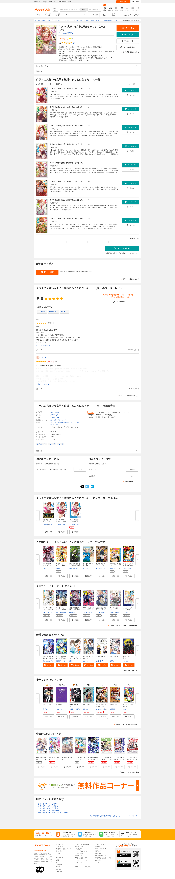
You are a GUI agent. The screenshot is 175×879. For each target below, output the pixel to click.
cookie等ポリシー (100, 860)
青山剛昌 (112, 709)
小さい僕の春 (114, 656)
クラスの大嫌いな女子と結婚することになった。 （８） (70, 218)
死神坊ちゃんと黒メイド (128, 657)
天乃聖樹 (70, 33)
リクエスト (78, 864)
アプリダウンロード (81, 851)
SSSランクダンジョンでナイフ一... (48, 609)
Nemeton (45, 661)
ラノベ (85, 15)
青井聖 (78, 709)
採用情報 (98, 851)
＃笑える (39, 345)
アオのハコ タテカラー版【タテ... (75, 657)
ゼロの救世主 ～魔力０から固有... (48, 657)
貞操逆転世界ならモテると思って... (101, 609)
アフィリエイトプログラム (83, 867)
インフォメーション (81, 860)
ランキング (59, 853)
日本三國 (59, 704)
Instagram (59, 864)
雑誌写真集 (114, 14)
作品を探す (78, 849)
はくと (98, 612)
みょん (79, 612)
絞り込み (55, 9)
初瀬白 (90, 612)
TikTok (58, 867)
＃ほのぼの (42, 312)
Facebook (59, 871)
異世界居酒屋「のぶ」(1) (100, 564)
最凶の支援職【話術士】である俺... (48, 565)
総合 (38, 15)
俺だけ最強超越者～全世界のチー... (61, 658)
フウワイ (65, 661)
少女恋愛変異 (100, 656)
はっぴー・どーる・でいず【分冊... (128, 609)
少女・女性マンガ (57, 14)
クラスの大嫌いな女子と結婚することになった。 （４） (70, 144)
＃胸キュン (64, 312)
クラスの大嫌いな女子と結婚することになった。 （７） (70, 200)
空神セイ (112, 612)
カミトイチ (46, 612)
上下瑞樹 (53, 612)
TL (76, 15)
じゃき (54, 568)
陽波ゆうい (104, 612)
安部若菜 (118, 612)
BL (67, 15)
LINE (57, 860)
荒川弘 (45, 709)
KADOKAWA (54, 417)
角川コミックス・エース (58, 420)
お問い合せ (78, 862)
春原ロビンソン (114, 568)
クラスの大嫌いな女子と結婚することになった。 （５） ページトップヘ (113, 816)
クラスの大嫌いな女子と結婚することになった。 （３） (70, 125)
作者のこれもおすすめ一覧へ (129, 772)
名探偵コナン (114, 704)
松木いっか (59, 709)
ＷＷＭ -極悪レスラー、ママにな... (88, 609)
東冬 (57, 612)
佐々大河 (85, 568)
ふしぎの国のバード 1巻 (88, 564)
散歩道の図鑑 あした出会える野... (75, 564)
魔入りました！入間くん (128, 705)
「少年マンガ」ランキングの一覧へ (127, 725)
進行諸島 (99, 709)
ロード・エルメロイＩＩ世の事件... (61, 609)
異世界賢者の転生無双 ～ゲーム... (101, 706)
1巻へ (50, 84)
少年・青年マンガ (48, 14)
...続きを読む (73, 381)
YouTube (58, 869)
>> (121, 242)
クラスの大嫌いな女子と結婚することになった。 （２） (70, 107)
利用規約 (98, 853)
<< (53, 242)
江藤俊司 (58, 661)
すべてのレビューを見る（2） (129, 396)
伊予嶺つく (72, 612)
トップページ (60, 846)
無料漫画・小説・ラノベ (63, 849)
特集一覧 (58, 851)
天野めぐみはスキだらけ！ (88, 657)
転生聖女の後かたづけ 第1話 (54, 758)
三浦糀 (71, 661)
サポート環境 (79, 855)
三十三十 (105, 709)
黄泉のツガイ (47, 704)
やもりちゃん (47, 568)
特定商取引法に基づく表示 (103, 858)
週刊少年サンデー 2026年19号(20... (128, 565)
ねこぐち (85, 661)
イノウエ (125, 661)
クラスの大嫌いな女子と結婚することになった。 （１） (70, 88)
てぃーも (43, 357)
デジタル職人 (53, 661)
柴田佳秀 (72, 568)
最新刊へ (59, 84)
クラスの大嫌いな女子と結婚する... (61, 521)
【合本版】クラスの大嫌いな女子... (48, 521)
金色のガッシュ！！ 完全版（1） (60, 565)
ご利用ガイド (137, 15)
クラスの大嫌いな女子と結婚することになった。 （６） (70, 181)
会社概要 (98, 846)
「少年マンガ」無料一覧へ (130, 671)
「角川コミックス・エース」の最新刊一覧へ (124, 625)
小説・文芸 (95, 15)
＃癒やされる (53, 312)
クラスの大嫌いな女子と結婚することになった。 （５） (70, 163)
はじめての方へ (128, 15)
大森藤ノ (72, 709)
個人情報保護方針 (100, 855)
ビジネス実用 (104, 14)
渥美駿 (112, 661)
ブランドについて (100, 849)
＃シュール (46, 384)
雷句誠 (58, 568)
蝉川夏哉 (99, 568)
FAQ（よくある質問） (82, 858)
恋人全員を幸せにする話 (80, 758)
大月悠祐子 (99, 661)
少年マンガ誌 (127, 568)
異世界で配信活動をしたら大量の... (74, 609)
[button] (48, 532)
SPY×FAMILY (87, 704)
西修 (124, 709)
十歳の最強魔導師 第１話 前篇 (41, 759)
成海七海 (51, 524)
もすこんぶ (62, 33)
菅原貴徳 (78, 568)
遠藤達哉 (85, 709)
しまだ (85, 612)
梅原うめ (125, 612)
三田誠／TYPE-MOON (66, 612)
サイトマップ (99, 862)
